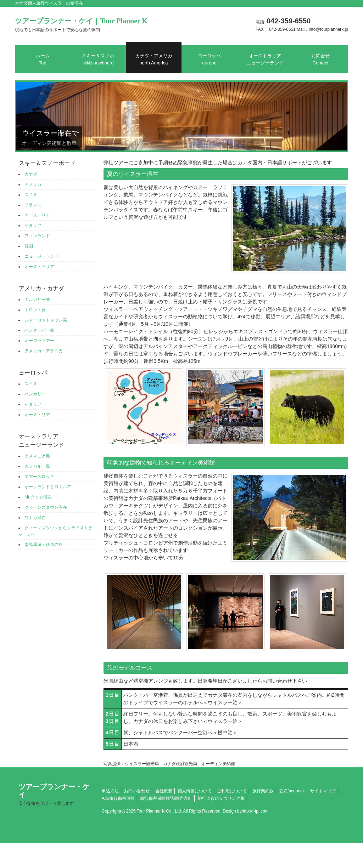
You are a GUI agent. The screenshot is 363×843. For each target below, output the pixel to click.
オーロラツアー (39, 340)
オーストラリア (39, 266)
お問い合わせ (137, 790)
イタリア (32, 225)
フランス (32, 205)
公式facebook (292, 790)
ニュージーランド (41, 256)
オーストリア (37, 215)
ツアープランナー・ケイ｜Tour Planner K (81, 24)
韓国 (28, 246)
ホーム (43, 59)
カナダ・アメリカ (153, 59)
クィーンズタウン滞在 (45, 507)
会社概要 (163, 790)
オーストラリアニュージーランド (265, 59)
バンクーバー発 (39, 330)
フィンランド (37, 235)
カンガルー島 (37, 466)
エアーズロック (39, 476)
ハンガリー (35, 394)
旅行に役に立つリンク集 (221, 798)
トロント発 (35, 309)
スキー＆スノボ (98, 59)
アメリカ (32, 184)
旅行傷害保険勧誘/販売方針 (166, 798)
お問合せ (320, 59)
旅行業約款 (263, 790)
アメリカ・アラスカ (43, 350)
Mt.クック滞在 (38, 497)
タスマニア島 (37, 456)
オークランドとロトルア (47, 486)
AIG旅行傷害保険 (118, 798)
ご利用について (232, 790)
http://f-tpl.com (255, 811)
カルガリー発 (37, 299)
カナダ (30, 174)
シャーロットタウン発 (45, 320)
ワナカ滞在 (35, 517)
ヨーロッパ (209, 59)
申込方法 (110, 790)
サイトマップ (323, 790)
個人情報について (195, 790)
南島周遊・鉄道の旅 (43, 544)
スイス (30, 194)
